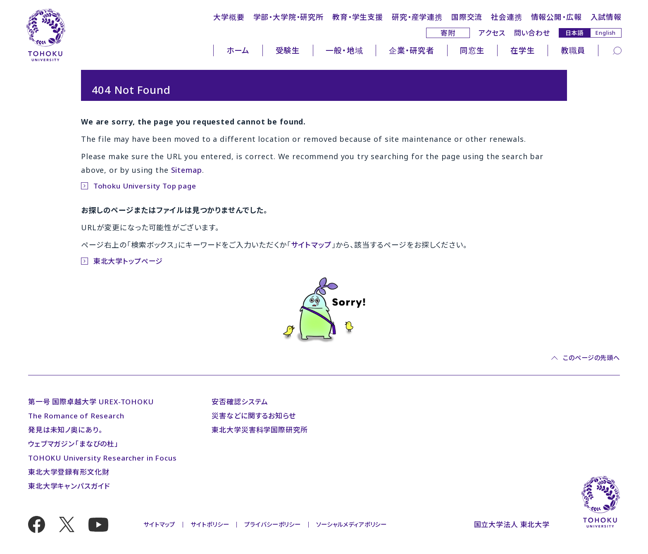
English (606, 32)
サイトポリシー (210, 524)
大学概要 (228, 17)
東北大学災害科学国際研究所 (259, 430)
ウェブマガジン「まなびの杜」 (73, 444)
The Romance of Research (76, 415)
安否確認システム (240, 401)
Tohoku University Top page (144, 186)
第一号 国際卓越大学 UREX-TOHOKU (91, 401)
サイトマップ (311, 245)
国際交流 (466, 17)
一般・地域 (344, 50)
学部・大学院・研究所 (288, 17)
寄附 (448, 33)
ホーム (238, 50)
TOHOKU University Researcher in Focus (102, 458)
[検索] (617, 50)
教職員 (573, 50)
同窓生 (472, 50)
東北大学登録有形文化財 (68, 472)
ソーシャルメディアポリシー (351, 524)
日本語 (574, 32)
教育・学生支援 (357, 17)
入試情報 (606, 17)
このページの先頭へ (591, 358)
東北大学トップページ (128, 261)
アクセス (492, 33)
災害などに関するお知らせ (253, 415)
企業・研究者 (411, 50)
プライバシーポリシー (272, 524)
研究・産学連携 (417, 17)
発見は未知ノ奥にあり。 (65, 430)
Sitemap (186, 170)
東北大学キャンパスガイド (69, 486)
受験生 (288, 50)
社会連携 (506, 17)
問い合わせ (532, 33)
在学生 (522, 50)
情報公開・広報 (556, 17)
